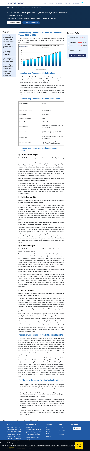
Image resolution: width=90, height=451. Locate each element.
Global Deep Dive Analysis (74, 38)
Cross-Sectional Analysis (73, 49)
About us (48, 433)
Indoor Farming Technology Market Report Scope (8, 53)
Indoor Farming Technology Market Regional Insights (8, 66)
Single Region (73, 42)
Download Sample (14, 22)
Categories (59, 3)
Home (44, 3)
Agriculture (18, 8)
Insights (51, 3)
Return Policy (61, 430)
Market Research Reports (48, 429)
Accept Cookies (79, 445)
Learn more (11, 447)
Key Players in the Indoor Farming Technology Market (8, 73)
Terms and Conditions (61, 433)
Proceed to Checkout (77, 55)
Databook (72, 45)
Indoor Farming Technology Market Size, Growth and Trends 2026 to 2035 (8, 38)
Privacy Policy (61, 427)
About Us (68, 3)
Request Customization (31, 22)
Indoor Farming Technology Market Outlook (8, 46)
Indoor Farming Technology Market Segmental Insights (8, 59)
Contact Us (76, 3)
